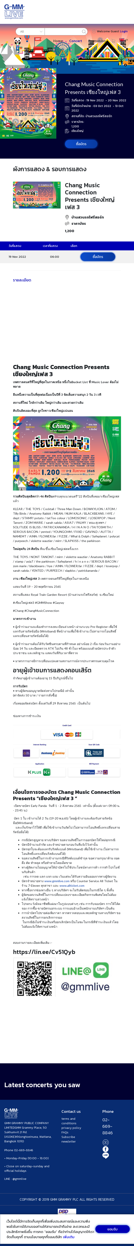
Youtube (105, 1142)
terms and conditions (68, 1121)
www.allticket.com (72, 885)
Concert (75, 40)
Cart (113, 40)
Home (58, 40)
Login (124, 31)
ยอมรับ (112, 1229)
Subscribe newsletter (68, 1139)
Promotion (97, 40)
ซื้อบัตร (81, 143)
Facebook (105, 1149)
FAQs (64, 1132)
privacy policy (71, 1128)
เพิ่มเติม (68, 1236)
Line (105, 1155)
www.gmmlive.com (57, 881)
